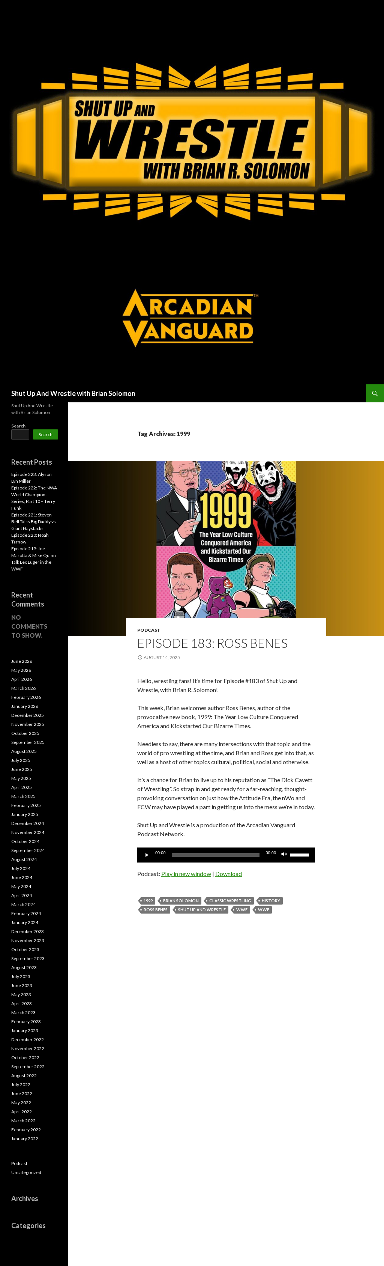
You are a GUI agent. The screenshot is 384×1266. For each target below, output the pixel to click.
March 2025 (23, 796)
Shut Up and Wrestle (202, 909)
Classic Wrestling (230, 900)
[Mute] (284, 855)
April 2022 (21, 1111)
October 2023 (25, 949)
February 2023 (26, 1021)
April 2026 (21, 679)
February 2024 (26, 913)
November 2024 (27, 832)
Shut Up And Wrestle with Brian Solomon (73, 393)
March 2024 (23, 904)
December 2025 (27, 715)
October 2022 (25, 1057)
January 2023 (24, 1030)
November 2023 (27, 940)
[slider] (216, 855)
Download (228, 873)
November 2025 (27, 724)
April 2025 (21, 787)
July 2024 (20, 868)
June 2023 (21, 985)
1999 (148, 900)
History (271, 900)
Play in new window (186, 873)
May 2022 (21, 1102)
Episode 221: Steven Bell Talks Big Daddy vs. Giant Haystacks (34, 521)
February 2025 (26, 805)
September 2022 (28, 1066)
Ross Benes (156, 909)
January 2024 (24, 922)
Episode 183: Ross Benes (212, 642)
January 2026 (24, 706)
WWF (263, 909)
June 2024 (21, 877)
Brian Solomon (181, 900)
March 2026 (23, 688)
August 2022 (24, 1075)
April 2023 (21, 1003)
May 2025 (21, 778)
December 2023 (27, 931)
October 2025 (25, 733)
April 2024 (21, 895)
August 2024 (24, 859)
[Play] (147, 855)
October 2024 (25, 841)
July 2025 (20, 760)
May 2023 (21, 994)
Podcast (148, 630)
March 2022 (23, 1120)
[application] (226, 855)
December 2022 (27, 1039)
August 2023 (24, 967)
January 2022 (24, 1138)
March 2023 (23, 1012)
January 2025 (24, 814)
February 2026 (26, 697)
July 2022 (20, 1084)
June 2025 (21, 769)
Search (18, 426)
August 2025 (24, 751)
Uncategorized (26, 1172)
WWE (242, 909)
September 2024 (28, 850)
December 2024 (27, 823)
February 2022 (26, 1129)
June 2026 (21, 661)
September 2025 (28, 742)
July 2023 (20, 976)
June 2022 (21, 1093)
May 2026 (21, 670)
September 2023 (28, 958)
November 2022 (27, 1048)
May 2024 (21, 886)
